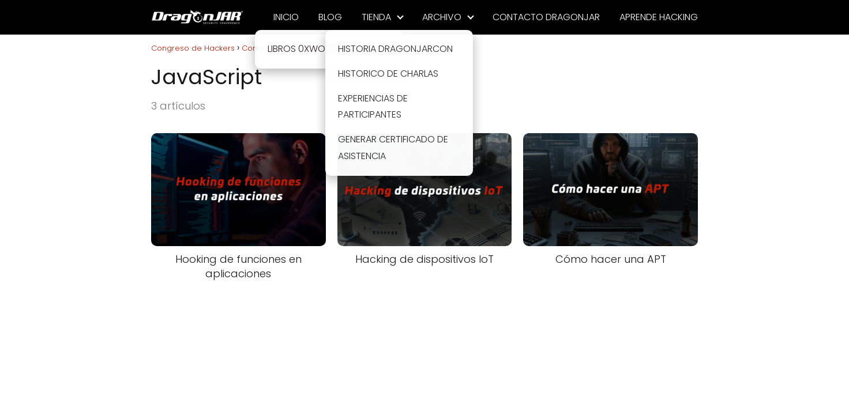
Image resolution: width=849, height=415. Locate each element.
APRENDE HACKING (658, 17)
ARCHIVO (441, 17)
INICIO (286, 17)
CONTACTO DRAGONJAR (546, 17)
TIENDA (376, 17)
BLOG (330, 17)
